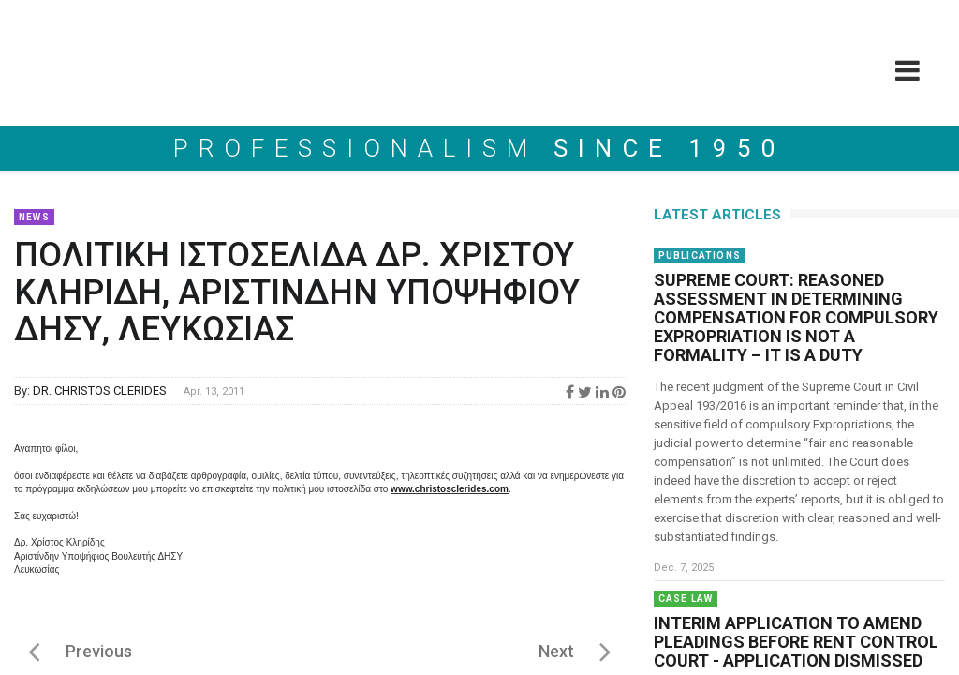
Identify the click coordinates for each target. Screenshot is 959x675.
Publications (699, 255)
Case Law (686, 598)
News (34, 217)
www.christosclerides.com (450, 489)
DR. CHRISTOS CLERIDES (100, 390)
